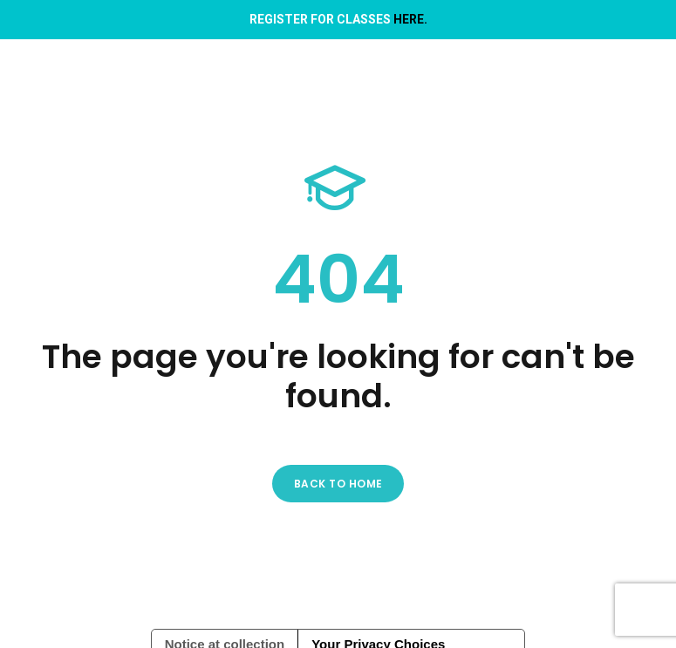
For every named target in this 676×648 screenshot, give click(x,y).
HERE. (410, 19)
